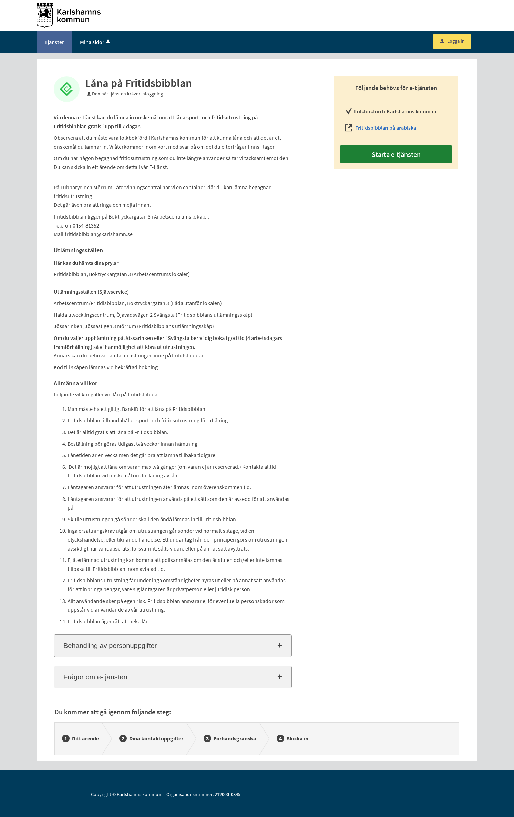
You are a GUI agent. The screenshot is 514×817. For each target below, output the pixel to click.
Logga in (452, 41)
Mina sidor (95, 42)
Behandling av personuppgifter (110, 645)
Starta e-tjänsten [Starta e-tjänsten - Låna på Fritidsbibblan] (396, 154)
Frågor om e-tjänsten (95, 677)
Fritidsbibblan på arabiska (385, 127)
